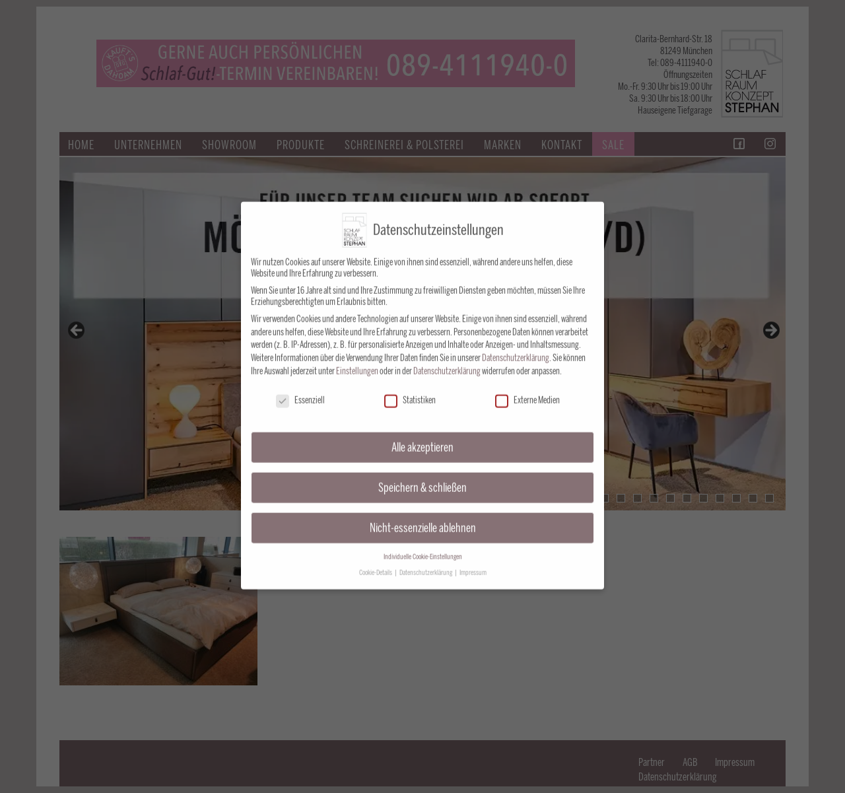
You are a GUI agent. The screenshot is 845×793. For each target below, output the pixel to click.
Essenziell (300, 390)
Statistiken (410, 390)
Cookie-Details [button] (376, 562)
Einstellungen (357, 360)
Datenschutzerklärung (515, 347)
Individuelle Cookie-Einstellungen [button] (423, 546)
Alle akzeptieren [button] (422, 437)
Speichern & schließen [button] (422, 477)
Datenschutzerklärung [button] (426, 562)
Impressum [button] (473, 562)
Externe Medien (527, 390)
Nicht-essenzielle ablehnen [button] (423, 517)
